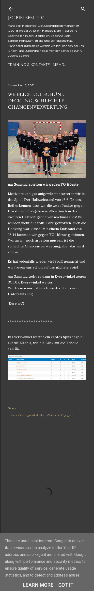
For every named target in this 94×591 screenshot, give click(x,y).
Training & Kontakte (29, 65)
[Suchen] (83, 8)
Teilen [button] (12, 408)
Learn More (38, 585)
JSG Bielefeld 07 (26, 17)
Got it (65, 585)
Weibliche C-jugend (60, 415)
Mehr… (59, 65)
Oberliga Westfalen (31, 415)
